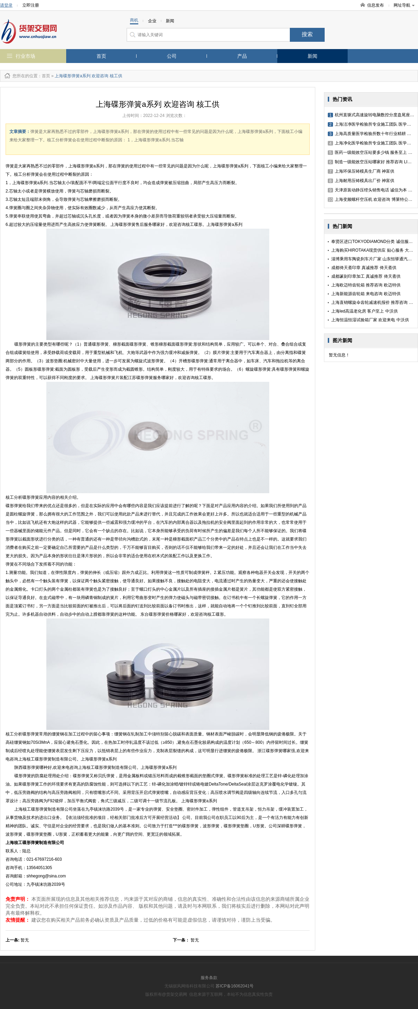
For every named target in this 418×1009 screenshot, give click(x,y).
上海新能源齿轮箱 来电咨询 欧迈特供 (366, 293)
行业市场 (25, 56)
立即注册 (30, 5)
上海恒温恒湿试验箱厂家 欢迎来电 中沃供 (370, 319)
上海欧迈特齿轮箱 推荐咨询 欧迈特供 (366, 285)
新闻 (312, 56)
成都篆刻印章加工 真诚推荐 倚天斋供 (366, 276)
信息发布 (375, 5)
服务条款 (209, 977)
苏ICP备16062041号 (235, 986)
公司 (172, 56)
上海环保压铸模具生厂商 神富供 (361, 171)
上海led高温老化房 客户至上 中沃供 (364, 311)
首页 (101, 56)
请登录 (6, 5)
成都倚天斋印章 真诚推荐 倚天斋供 (363, 267)
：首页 (44, 75)
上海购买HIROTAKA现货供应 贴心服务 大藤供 (374, 250)
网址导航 (404, 5)
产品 (242, 56)
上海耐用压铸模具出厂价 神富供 (361, 180)
